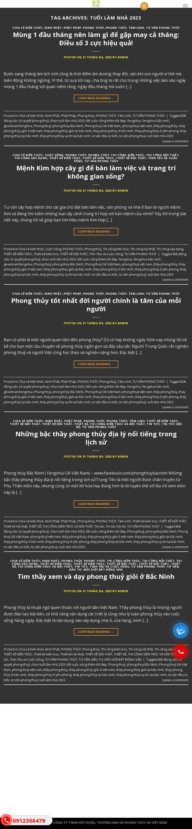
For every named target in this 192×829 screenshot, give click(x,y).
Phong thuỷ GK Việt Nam (102, 126)
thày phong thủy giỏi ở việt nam (110, 536)
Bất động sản (168, 659)
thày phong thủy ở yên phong (156, 131)
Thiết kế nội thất (57, 424)
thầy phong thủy (166, 126)
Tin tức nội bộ (116, 526)
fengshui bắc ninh (155, 120)
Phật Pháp (72, 28)
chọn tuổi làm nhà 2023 (67, 120)
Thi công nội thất (162, 155)
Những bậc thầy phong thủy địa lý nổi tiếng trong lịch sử (96, 438)
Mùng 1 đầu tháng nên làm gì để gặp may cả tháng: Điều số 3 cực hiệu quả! (96, 38)
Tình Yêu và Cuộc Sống (106, 254)
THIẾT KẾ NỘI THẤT (131, 158)
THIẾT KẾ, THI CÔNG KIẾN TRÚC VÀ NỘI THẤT (109, 424)
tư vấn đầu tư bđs (105, 136)
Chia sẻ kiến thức (27, 28)
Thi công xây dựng (31, 158)
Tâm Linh (136, 28)
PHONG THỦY (116, 28)
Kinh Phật (53, 28)
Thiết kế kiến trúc (98, 158)
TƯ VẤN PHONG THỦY (163, 28)
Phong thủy (93, 28)
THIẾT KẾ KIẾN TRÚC (65, 158)
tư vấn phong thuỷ (132, 136)
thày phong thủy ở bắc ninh (113, 131)
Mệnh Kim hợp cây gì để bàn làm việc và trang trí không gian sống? (96, 172)
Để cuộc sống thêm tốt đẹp (106, 120)
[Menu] (185, 6)
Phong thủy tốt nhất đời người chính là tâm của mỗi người (96, 304)
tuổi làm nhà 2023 (161, 136)
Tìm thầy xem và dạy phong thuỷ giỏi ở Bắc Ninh (96, 576)
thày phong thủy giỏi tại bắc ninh (68, 131)
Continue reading (96, 98)
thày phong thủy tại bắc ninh (111, 541)
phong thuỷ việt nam (137, 126)
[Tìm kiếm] (144, 6)
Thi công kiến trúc (127, 155)
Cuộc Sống (54, 155)
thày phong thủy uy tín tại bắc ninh (65, 136)
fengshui (134, 120)
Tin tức (153, 424)
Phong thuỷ (42, 126)
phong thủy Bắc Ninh (67, 126)
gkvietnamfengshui (18, 126)
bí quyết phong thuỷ (34, 120)
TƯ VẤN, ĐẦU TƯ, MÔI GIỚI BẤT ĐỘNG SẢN (110, 659)
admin (123, 57)
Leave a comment (175, 141)
